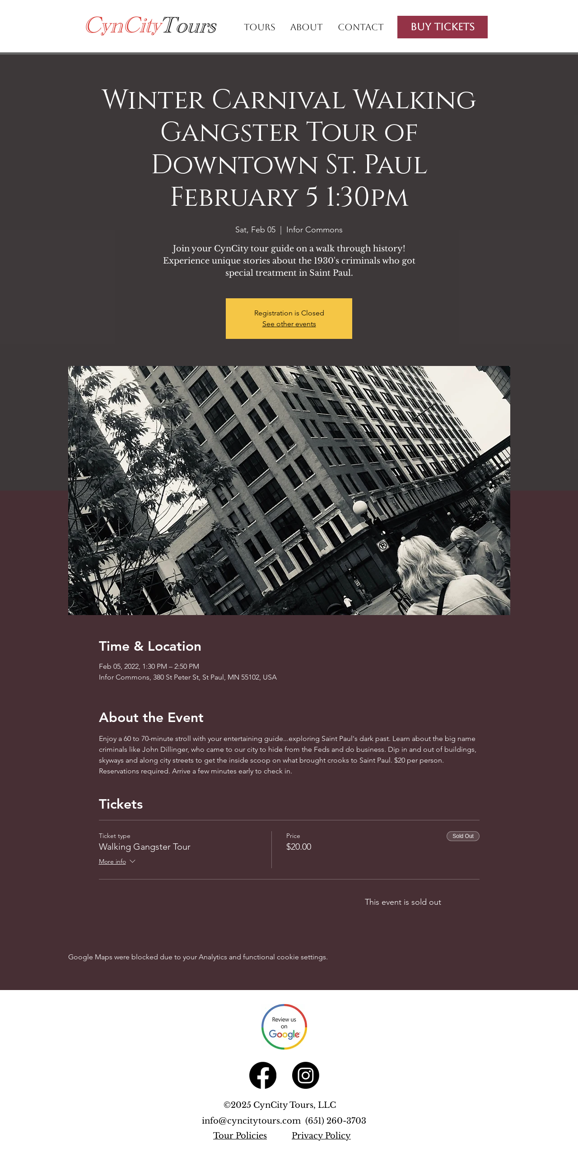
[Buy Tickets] (442, 27)
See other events (289, 323)
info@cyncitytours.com (253, 1121)
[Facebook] (262, 1075)
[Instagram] (305, 1075)
